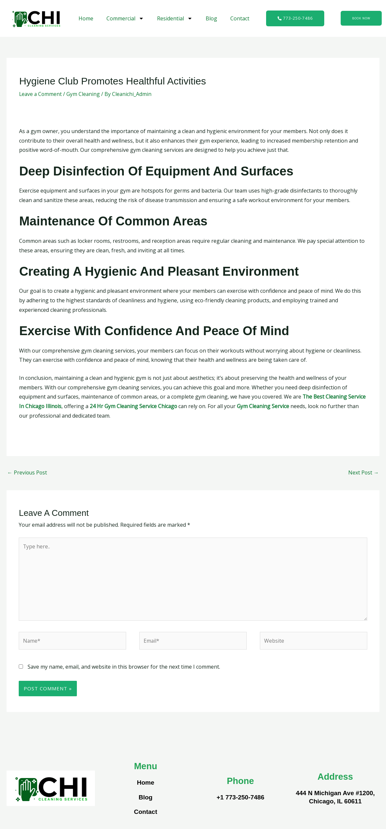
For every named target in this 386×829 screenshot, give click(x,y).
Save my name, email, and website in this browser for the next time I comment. (124, 668)
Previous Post (27, 472)
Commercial (125, 18)
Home (86, 18)
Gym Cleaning (85, 94)
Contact (239, 18)
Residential (175, 18)
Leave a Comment (41, 94)
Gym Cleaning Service (265, 406)
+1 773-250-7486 (240, 798)
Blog (211, 18)
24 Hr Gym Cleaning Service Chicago (135, 406)
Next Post (363, 472)
